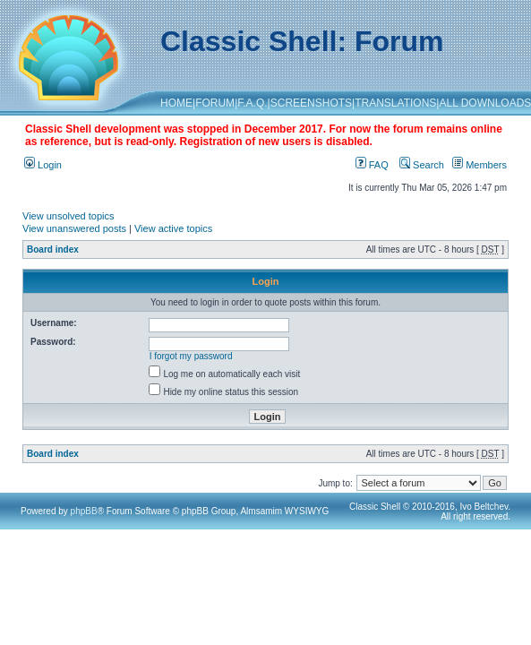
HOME (176, 103)
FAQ (372, 164)
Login (43, 164)
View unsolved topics (68, 216)
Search (421, 164)
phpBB (84, 511)
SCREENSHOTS (311, 103)
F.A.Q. (252, 103)
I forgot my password (191, 356)
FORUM (215, 103)
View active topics (173, 228)
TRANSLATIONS (395, 103)
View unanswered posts (74, 228)
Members (479, 164)
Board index (53, 249)
